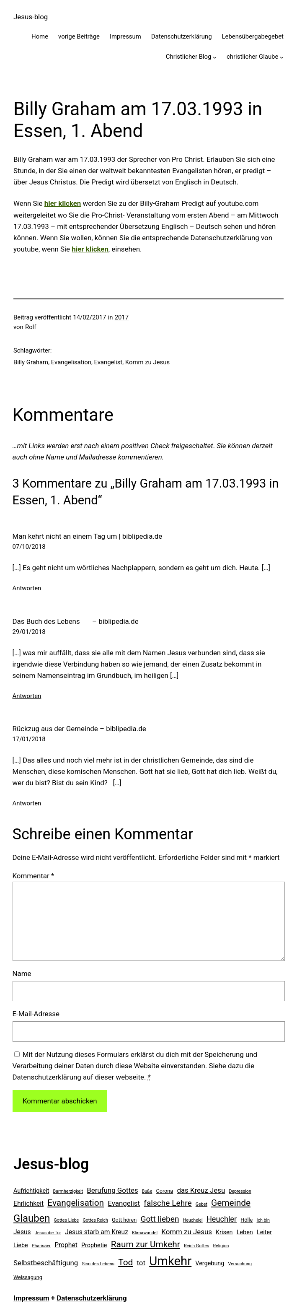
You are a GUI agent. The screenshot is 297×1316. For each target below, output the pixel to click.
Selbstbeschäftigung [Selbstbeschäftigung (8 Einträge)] (45, 1263)
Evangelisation (71, 362)
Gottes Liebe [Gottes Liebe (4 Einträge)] (66, 1220)
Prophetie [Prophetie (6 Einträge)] (94, 1245)
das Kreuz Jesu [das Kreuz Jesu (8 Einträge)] (201, 1190)
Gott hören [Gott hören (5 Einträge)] (124, 1220)
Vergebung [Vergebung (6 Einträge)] (209, 1263)
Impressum (31, 1298)
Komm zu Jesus (147, 362)
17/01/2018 (29, 739)
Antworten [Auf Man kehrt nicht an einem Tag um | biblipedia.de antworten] (27, 588)
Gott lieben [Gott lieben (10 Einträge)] (159, 1219)
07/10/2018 (29, 546)
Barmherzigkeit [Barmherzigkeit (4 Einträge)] (68, 1191)
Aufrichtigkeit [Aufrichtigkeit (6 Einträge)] (31, 1190)
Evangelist (108, 362)
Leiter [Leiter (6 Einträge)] (264, 1232)
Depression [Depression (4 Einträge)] (240, 1191)
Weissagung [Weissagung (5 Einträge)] (27, 1277)
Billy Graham (30, 362)
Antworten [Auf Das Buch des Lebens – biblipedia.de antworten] (27, 696)
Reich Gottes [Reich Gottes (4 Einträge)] (196, 1246)
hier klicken (90, 249)
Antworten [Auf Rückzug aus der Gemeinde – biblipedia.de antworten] (27, 803)
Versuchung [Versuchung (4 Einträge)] (240, 1264)
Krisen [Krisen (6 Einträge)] (224, 1232)
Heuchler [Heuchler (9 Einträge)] (222, 1219)
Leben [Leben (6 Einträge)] (245, 1232)
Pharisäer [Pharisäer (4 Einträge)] (41, 1246)
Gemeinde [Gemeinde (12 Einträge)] (231, 1203)
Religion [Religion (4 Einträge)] (221, 1246)
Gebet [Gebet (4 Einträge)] (201, 1204)
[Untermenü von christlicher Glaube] (282, 57)
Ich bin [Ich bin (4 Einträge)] (263, 1220)
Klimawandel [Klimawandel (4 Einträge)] (145, 1233)
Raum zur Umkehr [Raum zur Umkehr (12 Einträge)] (145, 1244)
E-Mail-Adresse (36, 1014)
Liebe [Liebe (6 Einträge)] (20, 1245)
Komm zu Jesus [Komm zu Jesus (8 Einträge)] (186, 1232)
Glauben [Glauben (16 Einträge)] (31, 1218)
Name (22, 973)
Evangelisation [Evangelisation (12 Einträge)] (75, 1203)
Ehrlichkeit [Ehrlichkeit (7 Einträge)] (28, 1203)
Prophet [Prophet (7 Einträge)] (65, 1245)
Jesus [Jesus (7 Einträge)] (22, 1232)
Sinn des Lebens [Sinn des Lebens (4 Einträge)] (98, 1264)
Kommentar (33, 876)
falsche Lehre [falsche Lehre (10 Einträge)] (167, 1203)
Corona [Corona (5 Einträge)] (164, 1191)
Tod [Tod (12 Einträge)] (125, 1262)
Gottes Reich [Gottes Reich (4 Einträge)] (95, 1220)
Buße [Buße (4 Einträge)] (147, 1191)
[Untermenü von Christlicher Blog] (215, 57)
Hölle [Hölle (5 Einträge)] (246, 1220)
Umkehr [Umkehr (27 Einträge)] (170, 1261)
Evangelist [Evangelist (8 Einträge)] (124, 1203)
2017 (122, 317)
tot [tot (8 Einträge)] (141, 1263)
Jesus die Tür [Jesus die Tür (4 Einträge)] (48, 1233)
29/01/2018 (29, 632)
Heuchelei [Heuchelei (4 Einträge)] (193, 1220)
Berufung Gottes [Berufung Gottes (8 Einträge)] (112, 1190)
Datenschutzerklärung (92, 1298)
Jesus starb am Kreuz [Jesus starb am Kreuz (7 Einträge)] (96, 1232)
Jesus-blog (30, 17)
